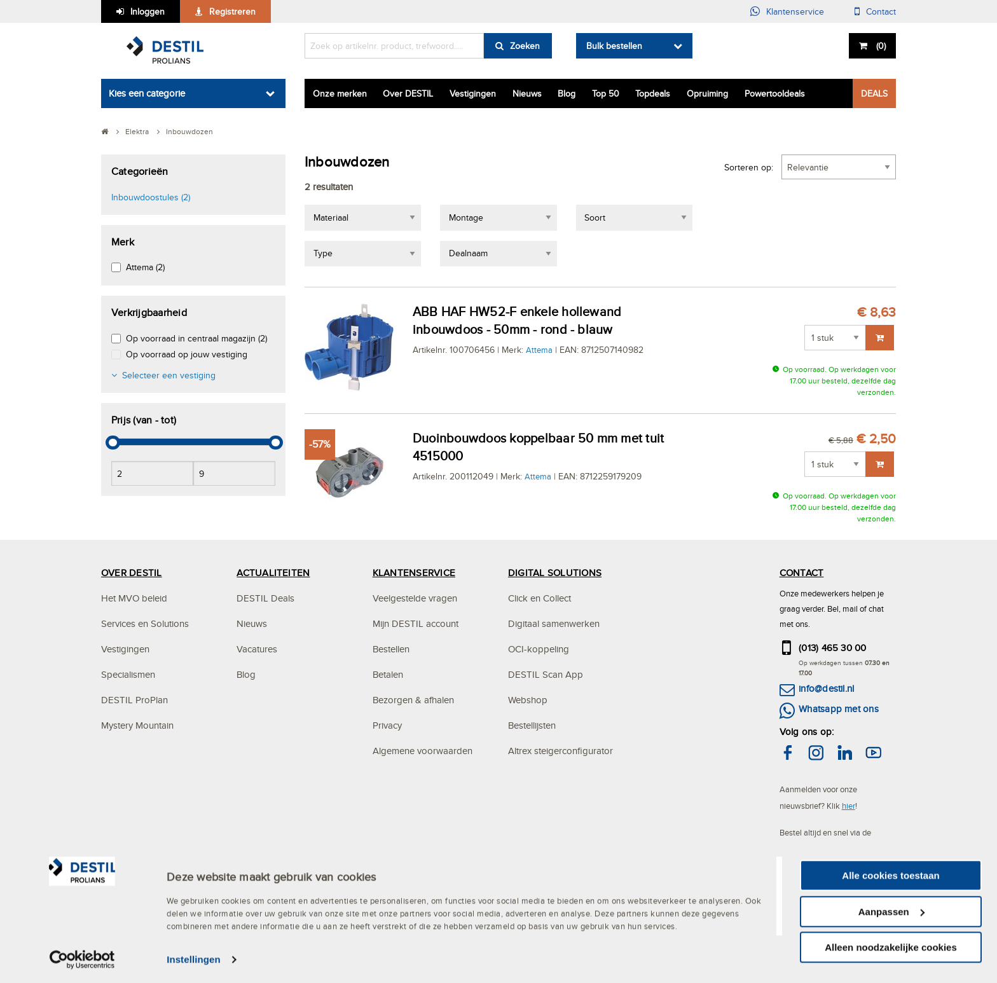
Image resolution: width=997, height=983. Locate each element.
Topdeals (652, 93)
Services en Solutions (145, 623)
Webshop (527, 699)
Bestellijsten (532, 725)
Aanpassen (891, 922)
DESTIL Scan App (545, 674)
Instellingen (194, 970)
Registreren (232, 11)
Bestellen (391, 649)
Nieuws (527, 93)
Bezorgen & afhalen (413, 699)
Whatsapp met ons (839, 708)
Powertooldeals (775, 93)
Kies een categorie (147, 93)
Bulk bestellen (614, 45)
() (880, 45)
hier (848, 805)
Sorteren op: (748, 167)
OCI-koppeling (538, 649)
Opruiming (707, 93)
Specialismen (128, 674)
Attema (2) (145, 267)
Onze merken (340, 93)
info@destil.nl (826, 688)
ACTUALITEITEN (273, 572)
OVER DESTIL (131, 572)
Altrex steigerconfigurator (560, 750)
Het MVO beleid (134, 598)
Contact (881, 11)
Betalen (388, 674)
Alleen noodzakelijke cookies (891, 957)
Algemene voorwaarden (422, 750)
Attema (539, 349)
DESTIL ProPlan (134, 699)
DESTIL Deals (265, 598)
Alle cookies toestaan (890, 886)
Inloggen (147, 11)
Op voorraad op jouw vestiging (186, 354)
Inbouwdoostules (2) (150, 197)
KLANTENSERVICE (414, 572)
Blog (566, 93)
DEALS (874, 93)
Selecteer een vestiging (169, 375)
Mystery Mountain (137, 725)
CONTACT (802, 572)
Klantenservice (795, 11)
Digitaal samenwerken (554, 623)
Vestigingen (473, 93)
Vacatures (257, 649)
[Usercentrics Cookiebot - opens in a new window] (82, 970)
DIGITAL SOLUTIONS (555, 572)
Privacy (387, 725)
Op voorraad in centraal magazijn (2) (196, 338)
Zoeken (525, 45)
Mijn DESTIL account (415, 623)
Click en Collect (539, 598)
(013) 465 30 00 (833, 647)
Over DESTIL (408, 93)
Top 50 (605, 93)
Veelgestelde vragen (415, 598)
